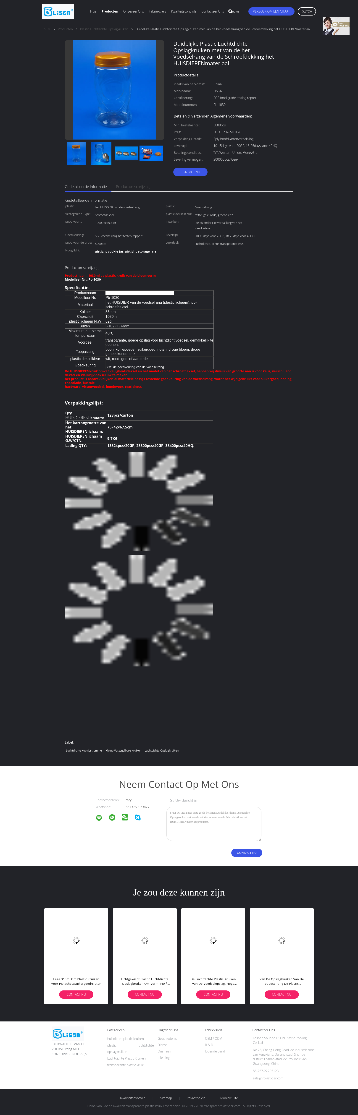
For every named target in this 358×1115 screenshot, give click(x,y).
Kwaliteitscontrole (183, 11)
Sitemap (166, 1098)
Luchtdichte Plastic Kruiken (126, 1058)
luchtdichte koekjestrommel (84, 750)
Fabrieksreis (157, 11)
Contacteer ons (212, 11)
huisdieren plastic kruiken (125, 1039)
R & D (209, 1045)
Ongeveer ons (133, 11)
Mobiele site (229, 1098)
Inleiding (164, 1057)
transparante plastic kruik (125, 1065)
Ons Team (165, 1051)
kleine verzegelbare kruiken (124, 750)
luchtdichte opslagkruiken (162, 750)
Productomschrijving (133, 186)
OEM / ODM (213, 1038)
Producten (110, 11)
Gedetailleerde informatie (86, 186)
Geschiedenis (167, 1038)
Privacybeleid (196, 1098)
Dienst (162, 1045)
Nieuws (234, 11)
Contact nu (190, 172)
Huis (93, 11)
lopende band (215, 1051)
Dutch (307, 11)
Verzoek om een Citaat (271, 11)
